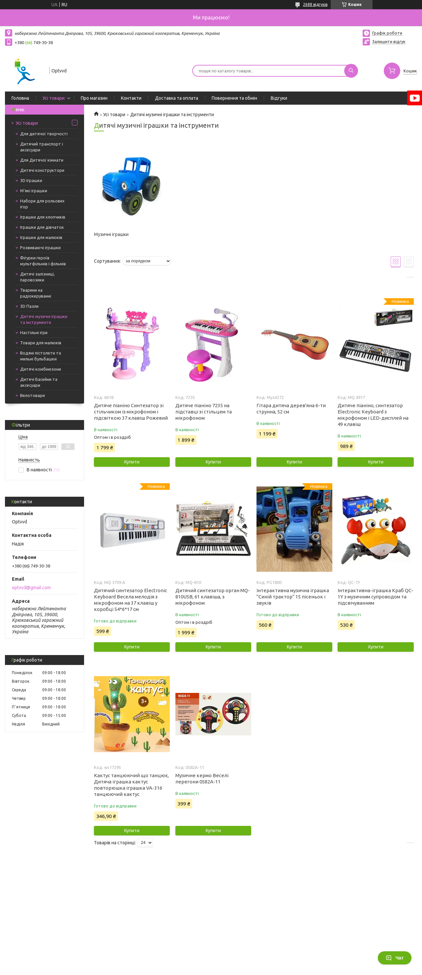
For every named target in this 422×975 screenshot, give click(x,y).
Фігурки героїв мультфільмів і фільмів (43, 260)
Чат (395, 958)
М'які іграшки (33, 190)
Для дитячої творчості (44, 133)
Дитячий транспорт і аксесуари (41, 147)
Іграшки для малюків (41, 237)
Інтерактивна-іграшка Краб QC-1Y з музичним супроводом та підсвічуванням (375, 597)
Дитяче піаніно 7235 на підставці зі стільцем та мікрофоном (203, 412)
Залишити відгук (389, 41)
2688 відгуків (315, 4)
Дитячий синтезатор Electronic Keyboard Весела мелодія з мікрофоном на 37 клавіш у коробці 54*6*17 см (130, 600)
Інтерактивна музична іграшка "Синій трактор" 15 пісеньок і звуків (292, 597)
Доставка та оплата (176, 98)
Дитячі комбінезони (40, 369)
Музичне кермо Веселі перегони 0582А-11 (201, 778)
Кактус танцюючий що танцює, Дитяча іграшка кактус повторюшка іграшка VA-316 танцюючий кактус (131, 785)
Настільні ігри (33, 332)
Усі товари (54, 98)
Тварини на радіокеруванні (35, 293)
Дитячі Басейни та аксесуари (38, 382)
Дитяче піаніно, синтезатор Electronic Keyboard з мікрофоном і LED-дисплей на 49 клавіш (373, 415)
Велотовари (32, 395)
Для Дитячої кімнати (41, 160)
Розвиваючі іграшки (40, 247)
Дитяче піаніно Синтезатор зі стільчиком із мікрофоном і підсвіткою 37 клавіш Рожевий (131, 412)
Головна (20, 98)
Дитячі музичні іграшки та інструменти (43, 319)
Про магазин (94, 98)
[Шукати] (351, 71)
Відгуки (279, 98)
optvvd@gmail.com (31, 587)
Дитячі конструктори (42, 170)
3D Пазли (29, 306)
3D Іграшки (31, 180)
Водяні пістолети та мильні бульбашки (40, 356)
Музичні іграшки (111, 234)
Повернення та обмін (234, 98)
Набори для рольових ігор (42, 203)
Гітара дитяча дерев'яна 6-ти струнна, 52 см (291, 408)
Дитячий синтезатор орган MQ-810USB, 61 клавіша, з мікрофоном (212, 597)
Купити (131, 461)
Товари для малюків (40, 342)
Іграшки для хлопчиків (42, 217)
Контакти (131, 98)
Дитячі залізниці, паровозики (37, 277)
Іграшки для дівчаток (42, 227)
